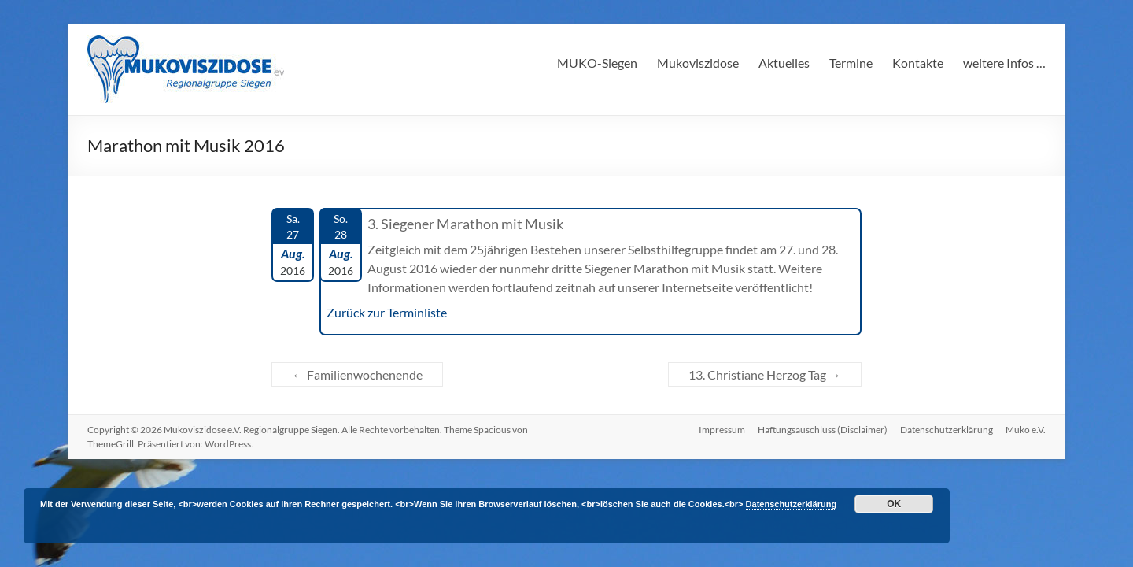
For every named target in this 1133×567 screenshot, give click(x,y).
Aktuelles (784, 62)
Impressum (722, 429)
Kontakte (917, 62)
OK (894, 504)
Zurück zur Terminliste (387, 312)
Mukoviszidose (698, 62)
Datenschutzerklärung (946, 429)
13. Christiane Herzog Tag (764, 374)
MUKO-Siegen (597, 62)
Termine (851, 62)
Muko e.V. (1026, 429)
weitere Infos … (1004, 62)
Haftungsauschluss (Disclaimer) (823, 429)
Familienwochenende (357, 374)
